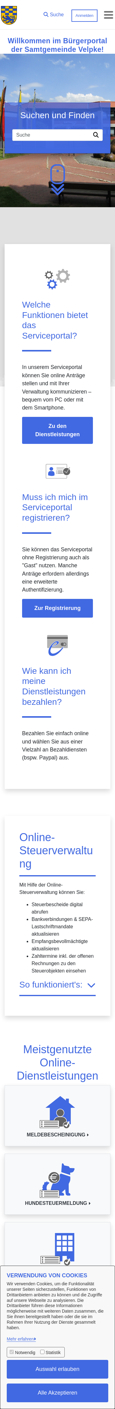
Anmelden (84, 15)
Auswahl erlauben (57, 1369)
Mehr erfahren (20, 1339)
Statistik (53, 1352)
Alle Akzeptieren (57, 1393)
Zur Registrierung (57, 608)
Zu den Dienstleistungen (57, 430)
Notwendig (25, 1352)
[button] (53, 13)
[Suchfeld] (51, 135)
